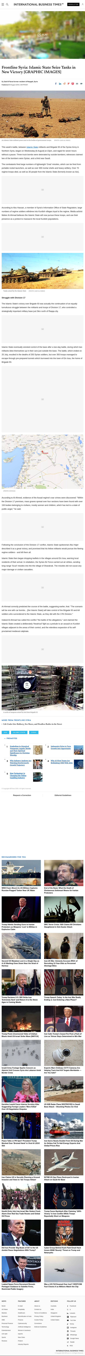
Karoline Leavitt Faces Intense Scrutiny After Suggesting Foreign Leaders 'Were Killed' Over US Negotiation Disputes (20, 1106)
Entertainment (6, 1330)
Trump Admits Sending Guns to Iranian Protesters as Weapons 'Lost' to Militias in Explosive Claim (19, 927)
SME (3, 1320)
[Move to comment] (81, 84)
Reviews (4, 1341)
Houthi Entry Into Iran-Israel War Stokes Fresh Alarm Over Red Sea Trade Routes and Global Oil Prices (21, 1213)
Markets (4, 1313)
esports (20, 1334)
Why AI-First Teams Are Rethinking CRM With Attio (62, 762)
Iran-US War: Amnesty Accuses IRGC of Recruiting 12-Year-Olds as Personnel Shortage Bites (60, 963)
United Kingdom (56, 1316)
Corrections (38, 1323)
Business (5, 1316)
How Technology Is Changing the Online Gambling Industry (18, 775)
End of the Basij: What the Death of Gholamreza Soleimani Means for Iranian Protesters (61, 890)
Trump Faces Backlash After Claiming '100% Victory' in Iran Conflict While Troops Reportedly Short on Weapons (62, 1213)
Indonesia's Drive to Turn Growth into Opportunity (61, 747)
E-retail (20, 1306)
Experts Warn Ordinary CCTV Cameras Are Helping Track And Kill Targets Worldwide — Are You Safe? (62, 1070)
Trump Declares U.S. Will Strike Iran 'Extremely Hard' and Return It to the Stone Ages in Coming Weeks (20, 999)
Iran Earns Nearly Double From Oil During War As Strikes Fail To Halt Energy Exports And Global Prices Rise (63, 1143)
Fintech (20, 1341)
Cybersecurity (22, 1323)
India (52, 1309)
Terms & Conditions (40, 1313)
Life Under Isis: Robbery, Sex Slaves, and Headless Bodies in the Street (32, 724)
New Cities (21, 1337)
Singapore (54, 1313)
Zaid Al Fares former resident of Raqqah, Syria (21, 82)
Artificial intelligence (24, 1327)
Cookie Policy (38, 1320)
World (3, 1306)
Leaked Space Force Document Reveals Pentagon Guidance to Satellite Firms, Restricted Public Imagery (18, 1286)
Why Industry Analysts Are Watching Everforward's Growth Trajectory (20, 763)
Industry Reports (23, 1344)
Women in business (24, 1330)
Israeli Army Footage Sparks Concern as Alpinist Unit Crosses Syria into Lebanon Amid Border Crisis (21, 1070)
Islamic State (32, 147)
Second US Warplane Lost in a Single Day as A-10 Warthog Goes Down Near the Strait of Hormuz (20, 963)
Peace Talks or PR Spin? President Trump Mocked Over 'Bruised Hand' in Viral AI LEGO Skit (21, 1143)
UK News (5, 1309)
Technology (5, 1327)
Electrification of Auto (24, 1316)
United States (55, 1320)
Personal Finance (7, 1323)
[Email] (77, 84)
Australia (53, 1306)
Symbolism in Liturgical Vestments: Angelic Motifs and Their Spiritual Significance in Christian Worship (20, 750)
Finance (20, 1320)
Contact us (37, 1309)
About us (37, 1306)
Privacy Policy (38, 1316)
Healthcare (21, 1313)
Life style (4, 1334)
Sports (4, 1337)
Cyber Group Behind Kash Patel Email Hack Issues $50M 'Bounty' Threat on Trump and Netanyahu (62, 1250)
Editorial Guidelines (63, 795)
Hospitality (21, 1309)
